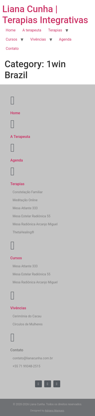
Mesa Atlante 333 (25, 208)
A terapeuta (31, 30)
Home (11, 30)
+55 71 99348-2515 (26, 366)
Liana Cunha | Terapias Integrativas (45, 14)
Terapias (55, 30)
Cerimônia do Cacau (27, 316)
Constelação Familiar (28, 192)
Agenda (65, 39)
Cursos (11, 39)
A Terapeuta (20, 136)
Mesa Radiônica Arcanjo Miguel (35, 224)
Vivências (38, 39)
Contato (12, 48)
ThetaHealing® (23, 232)
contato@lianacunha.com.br (33, 358)
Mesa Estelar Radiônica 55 (31, 216)
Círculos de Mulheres (28, 324)
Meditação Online (25, 200)
